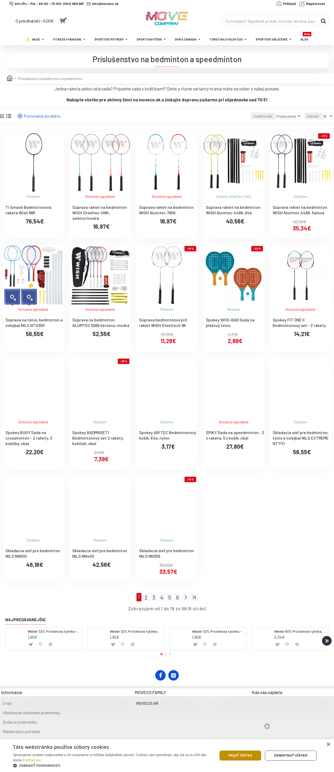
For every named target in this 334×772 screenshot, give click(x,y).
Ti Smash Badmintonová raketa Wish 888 (28, 210)
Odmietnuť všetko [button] (290, 755)
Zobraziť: (314, 116)
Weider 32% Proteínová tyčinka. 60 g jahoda (136, 630)
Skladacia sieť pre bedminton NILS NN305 (166, 553)
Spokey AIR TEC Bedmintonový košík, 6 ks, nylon (167, 435)
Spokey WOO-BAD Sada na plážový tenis (230, 322)
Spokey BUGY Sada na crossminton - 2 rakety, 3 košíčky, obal (28, 438)
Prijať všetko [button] (240, 755)
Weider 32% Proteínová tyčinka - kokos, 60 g (54, 630)
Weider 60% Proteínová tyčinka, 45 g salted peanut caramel (300, 630)
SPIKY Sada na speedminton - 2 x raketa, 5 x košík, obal (235, 435)
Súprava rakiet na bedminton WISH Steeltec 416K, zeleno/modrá (99, 213)
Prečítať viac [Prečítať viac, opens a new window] (32, 760)
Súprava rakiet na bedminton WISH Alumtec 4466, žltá (233, 210)
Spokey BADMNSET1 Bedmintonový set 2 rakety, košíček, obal (98, 438)
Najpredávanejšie (25, 618)
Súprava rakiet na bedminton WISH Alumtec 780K (166, 210)
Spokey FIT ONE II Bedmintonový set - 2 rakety (299, 322)
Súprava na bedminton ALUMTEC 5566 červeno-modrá (100, 322)
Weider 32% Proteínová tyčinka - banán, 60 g (218, 630)
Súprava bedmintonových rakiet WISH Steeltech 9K (163, 322)
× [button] (328, 745)
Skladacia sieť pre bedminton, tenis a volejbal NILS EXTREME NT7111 (301, 438)
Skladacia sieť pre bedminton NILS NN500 (32, 553)
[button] (327, 639)
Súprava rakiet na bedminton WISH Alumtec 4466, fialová (300, 210)
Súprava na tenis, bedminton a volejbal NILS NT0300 (34, 322)
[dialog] (167, 755)
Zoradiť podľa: (256, 116)
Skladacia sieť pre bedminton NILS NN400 (99, 553)
